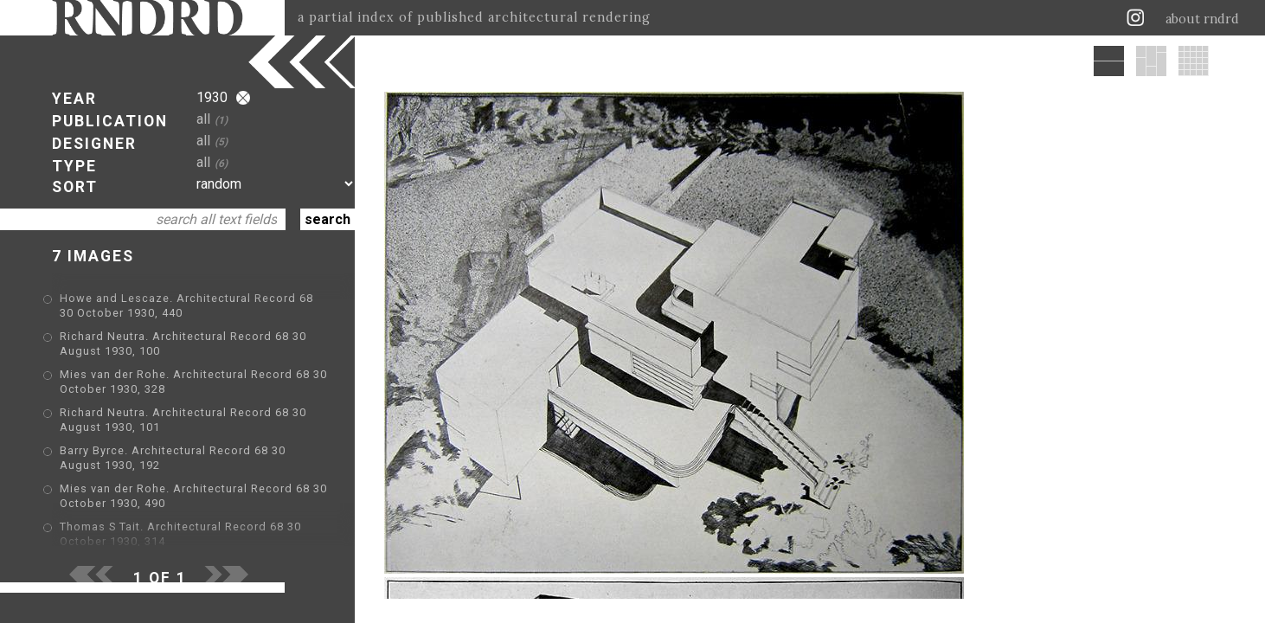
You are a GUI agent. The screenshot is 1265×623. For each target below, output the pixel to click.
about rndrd (1202, 19)
